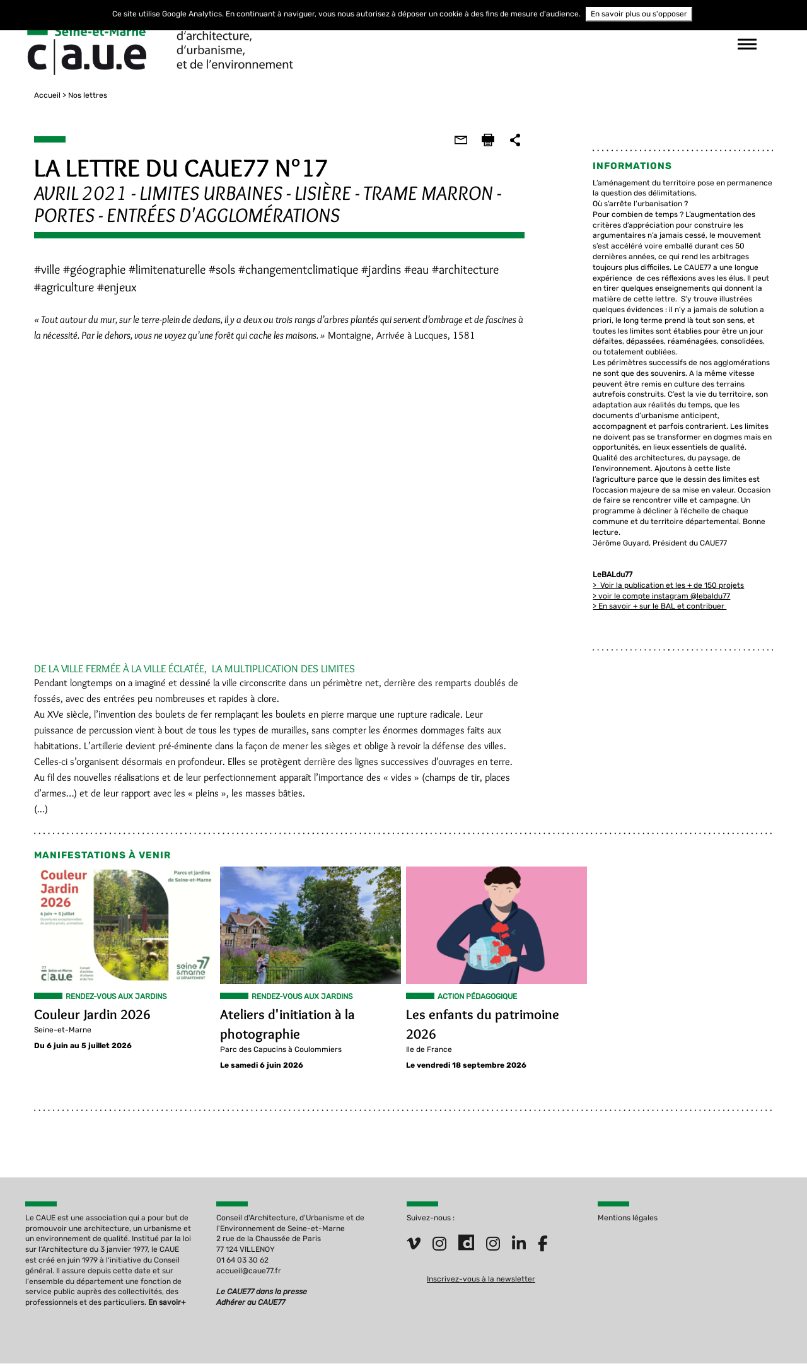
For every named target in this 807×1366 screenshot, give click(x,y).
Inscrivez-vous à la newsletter (481, 1280)
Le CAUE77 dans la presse (261, 1292)
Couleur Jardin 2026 (83, 1017)
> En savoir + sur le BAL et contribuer (664, 596)
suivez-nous (592, 44)
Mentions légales (628, 1219)
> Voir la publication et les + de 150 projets (672, 574)
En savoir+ (166, 1303)
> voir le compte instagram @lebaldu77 (665, 585)
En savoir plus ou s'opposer (639, 13)
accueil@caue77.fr (248, 1272)
